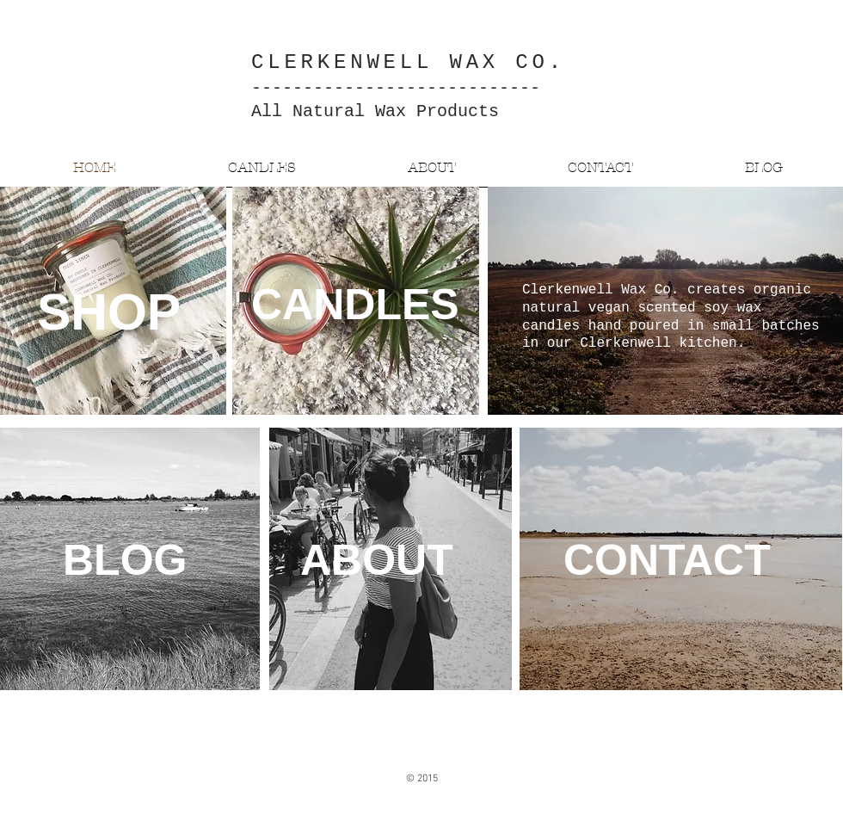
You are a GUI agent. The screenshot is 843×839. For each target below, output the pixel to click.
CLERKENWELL (342, 62)
